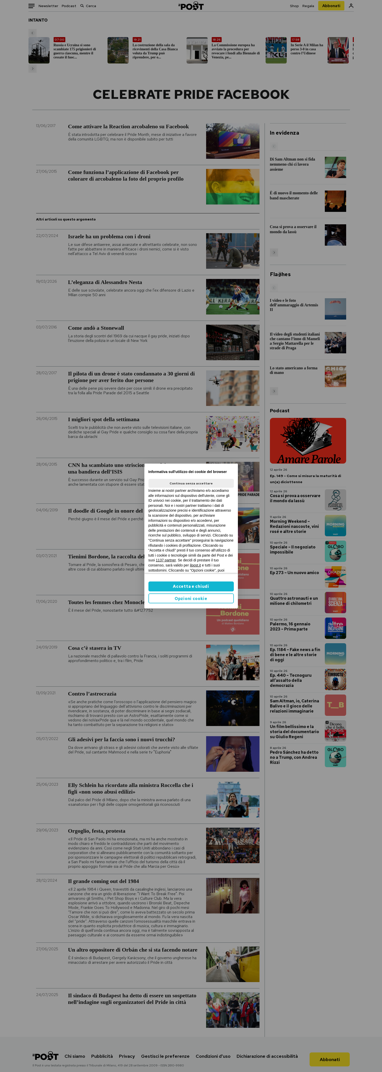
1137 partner (166, 560)
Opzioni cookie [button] (191, 598)
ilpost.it (195, 565)
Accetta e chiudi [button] (191, 586)
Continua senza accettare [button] (191, 483)
